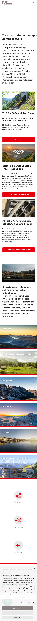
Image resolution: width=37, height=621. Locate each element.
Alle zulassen (17, 608)
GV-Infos (18, 139)
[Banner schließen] (34, 568)
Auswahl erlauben (17, 613)
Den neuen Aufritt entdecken (18, 194)
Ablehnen (17, 617)
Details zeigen (26, 603)
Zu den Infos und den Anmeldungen (18, 249)
